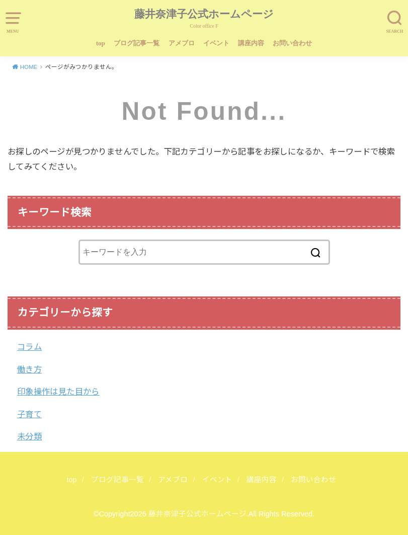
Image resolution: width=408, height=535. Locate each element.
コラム (29, 346)
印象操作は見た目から (58, 391)
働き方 (29, 369)
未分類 (29, 436)
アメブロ (182, 43)
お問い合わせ (292, 43)
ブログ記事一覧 (136, 43)
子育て (29, 414)
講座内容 (251, 43)
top (100, 43)
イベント (216, 43)
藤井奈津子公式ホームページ (204, 14)
